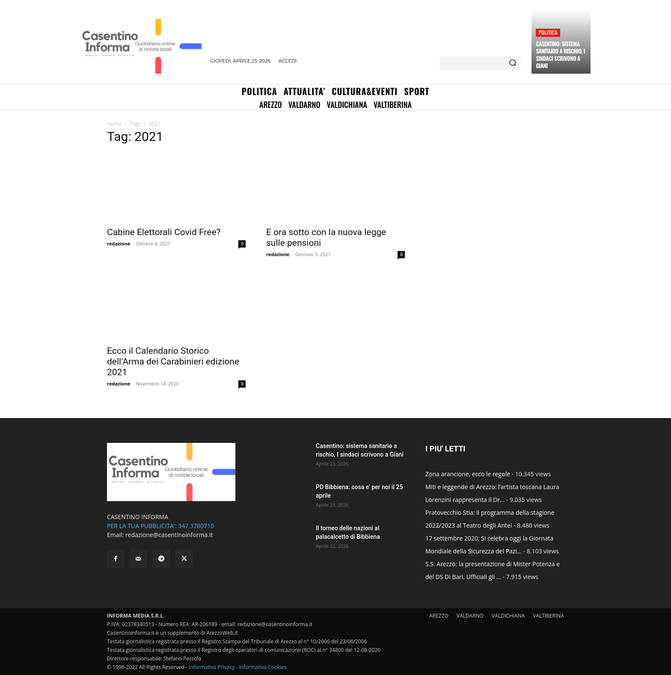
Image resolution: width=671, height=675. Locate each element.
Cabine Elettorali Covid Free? (163, 232)
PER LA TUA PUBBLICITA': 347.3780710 (160, 526)
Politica (547, 32)
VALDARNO (470, 615)
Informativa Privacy (212, 667)
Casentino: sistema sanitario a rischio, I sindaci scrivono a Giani (560, 54)
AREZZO (438, 615)
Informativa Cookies (263, 667)
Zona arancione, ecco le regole (467, 474)
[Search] (513, 63)
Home (114, 123)
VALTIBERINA (548, 615)
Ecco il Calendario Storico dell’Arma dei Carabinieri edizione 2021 (173, 361)
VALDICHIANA (508, 615)
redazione (118, 243)
